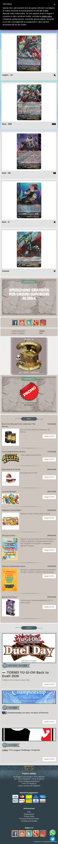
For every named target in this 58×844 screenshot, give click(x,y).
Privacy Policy (29, 816)
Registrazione (29, 814)
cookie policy (46, 16)
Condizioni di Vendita (29, 821)
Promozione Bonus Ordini (29, 819)
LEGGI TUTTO (49, 436)
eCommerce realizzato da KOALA (45, 842)
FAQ (29, 812)
